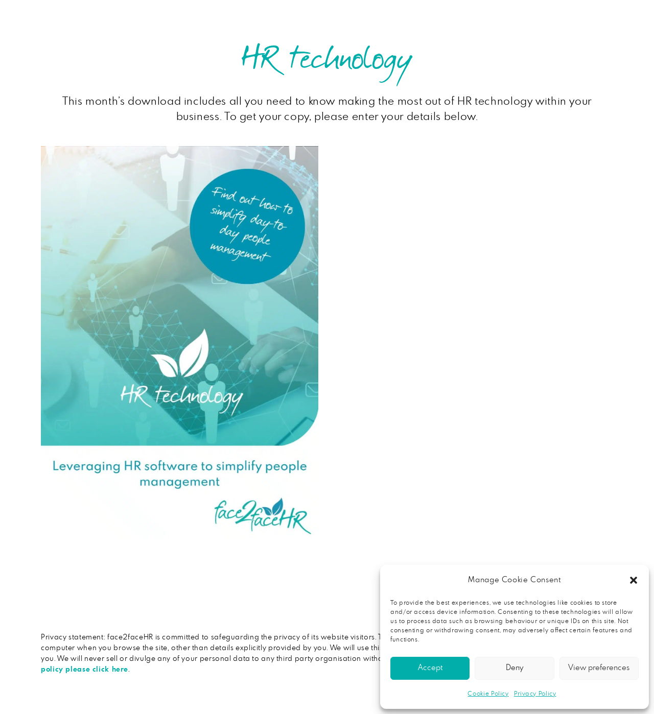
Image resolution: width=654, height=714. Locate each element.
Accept (430, 668)
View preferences (598, 668)
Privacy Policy (535, 694)
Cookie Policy (488, 694)
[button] (633, 580)
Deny (514, 668)
